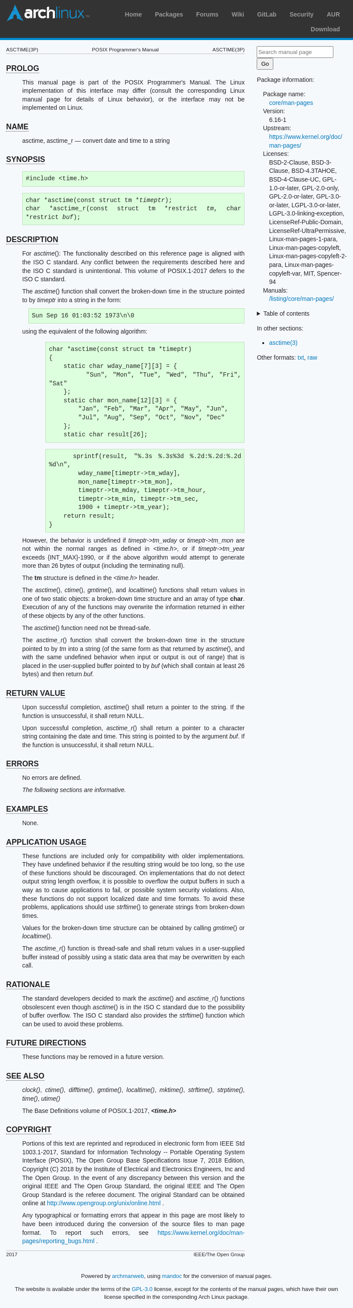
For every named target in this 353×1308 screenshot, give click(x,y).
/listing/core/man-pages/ (301, 298)
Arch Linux (48, 13)
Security (301, 14)
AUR (333, 14)
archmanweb (128, 1276)
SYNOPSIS (25, 159)
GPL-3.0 (142, 1289)
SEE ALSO (25, 1076)
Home (133, 14)
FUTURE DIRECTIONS (46, 1042)
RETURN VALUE (35, 693)
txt (301, 357)
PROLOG (22, 68)
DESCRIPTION (32, 239)
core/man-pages (291, 102)
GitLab (266, 14)
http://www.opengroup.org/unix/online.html (104, 1203)
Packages (169, 14)
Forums (207, 14)
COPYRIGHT (28, 1129)
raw (312, 357)
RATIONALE (28, 984)
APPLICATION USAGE (46, 842)
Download (325, 29)
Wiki (237, 14)
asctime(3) (283, 342)
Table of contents (286, 313)
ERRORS (22, 763)
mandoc (172, 1276)
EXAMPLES (27, 809)
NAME (17, 126)
